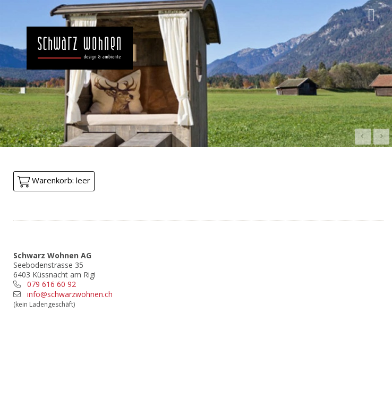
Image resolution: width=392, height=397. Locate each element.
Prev (363, 137)
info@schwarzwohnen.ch (70, 294)
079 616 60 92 (51, 284)
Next (381, 137)
